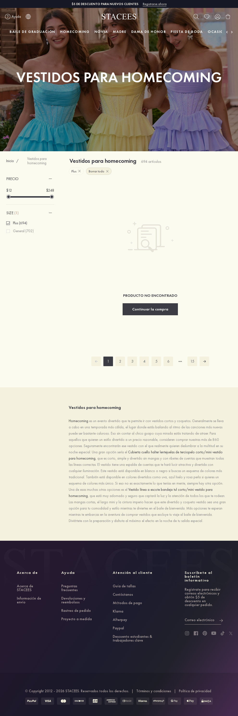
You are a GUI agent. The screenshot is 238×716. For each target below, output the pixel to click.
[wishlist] (206, 16)
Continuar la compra (150, 309)
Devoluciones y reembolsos (73, 600)
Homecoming (79, 421)
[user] (217, 16)
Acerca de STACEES (25, 588)
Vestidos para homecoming (37, 160)
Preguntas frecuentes (69, 588)
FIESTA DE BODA (187, 31)
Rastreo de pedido (76, 611)
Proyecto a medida (76, 619)
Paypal (118, 628)
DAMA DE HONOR (148, 31)
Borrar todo (99, 171)
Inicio (10, 160)
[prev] (96, 361)
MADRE (119, 31)
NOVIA (101, 31)
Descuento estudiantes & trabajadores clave (132, 639)
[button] (30, 178)
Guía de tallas (124, 586)
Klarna (118, 611)
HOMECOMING (75, 31)
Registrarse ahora (155, 4)
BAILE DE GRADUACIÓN (32, 31)
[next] (204, 361)
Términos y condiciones (153, 691)
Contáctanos (123, 595)
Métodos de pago (127, 603)
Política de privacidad (195, 691)
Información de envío (29, 600)
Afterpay (120, 620)
